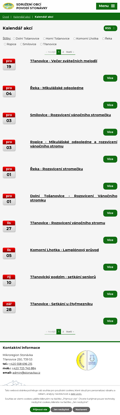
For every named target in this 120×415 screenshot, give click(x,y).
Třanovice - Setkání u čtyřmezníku (61, 304)
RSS (110, 28)
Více (110, 78)
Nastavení (82, 409)
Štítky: (7, 38)
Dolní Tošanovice (27, 38)
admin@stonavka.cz (26, 372)
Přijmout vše (39, 409)
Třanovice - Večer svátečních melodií (63, 61)
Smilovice (29, 44)
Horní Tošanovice (58, 38)
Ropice (11, 44)
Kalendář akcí (21, 16)
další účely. (76, 393)
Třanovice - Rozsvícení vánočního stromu (67, 223)
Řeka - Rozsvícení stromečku (56, 169)
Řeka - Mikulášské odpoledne (56, 88)
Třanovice (50, 44)
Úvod (5, 16)
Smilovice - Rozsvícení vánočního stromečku (70, 115)
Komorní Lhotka (87, 38)
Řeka (108, 38)
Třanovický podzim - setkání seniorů (63, 277)
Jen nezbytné (61, 409)
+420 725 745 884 (24, 368)
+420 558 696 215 (20, 364)
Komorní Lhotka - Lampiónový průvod (64, 250)
